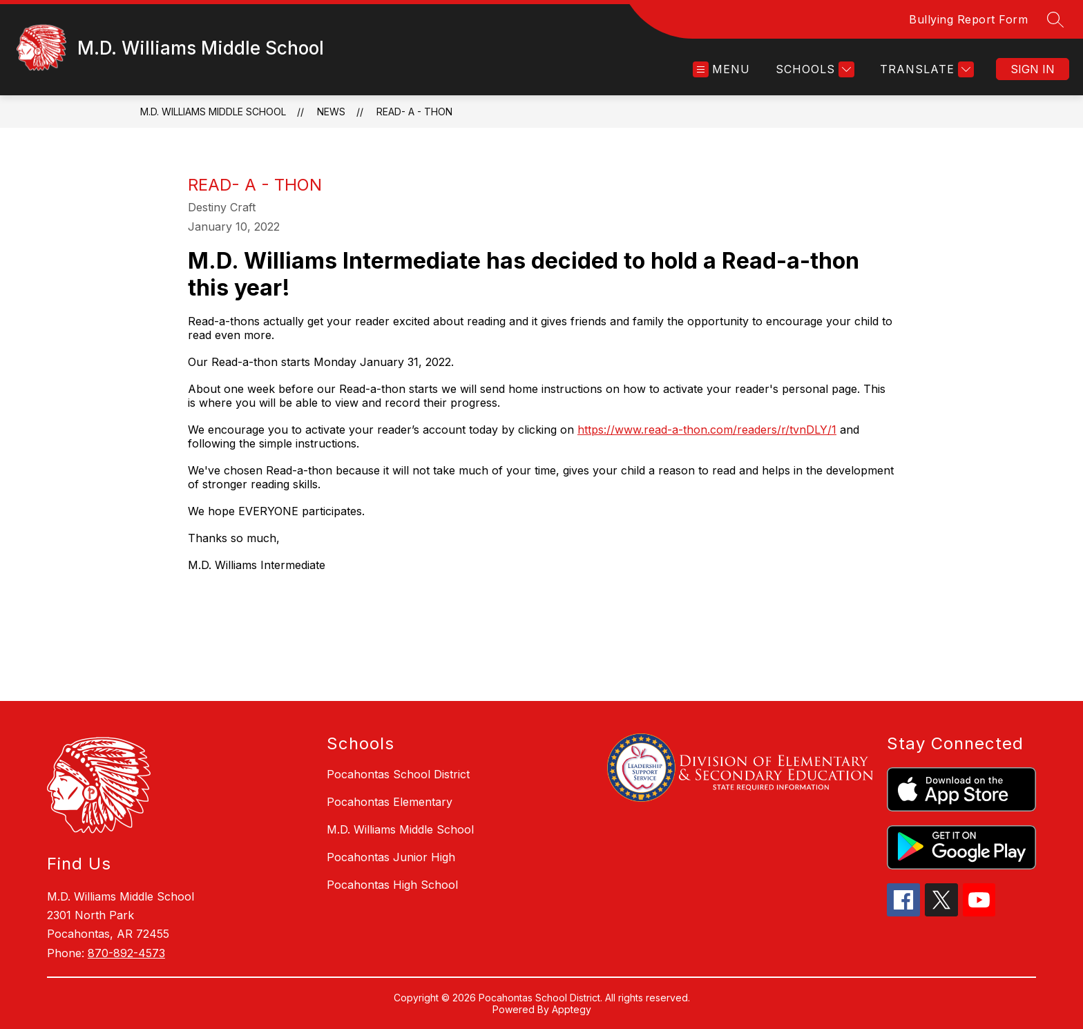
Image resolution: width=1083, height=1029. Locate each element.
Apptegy (571, 1009)
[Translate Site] (925, 69)
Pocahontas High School (392, 885)
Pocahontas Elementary (389, 802)
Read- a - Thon (414, 111)
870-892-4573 (126, 953)
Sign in (1032, 69)
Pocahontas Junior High (391, 857)
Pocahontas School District (398, 774)
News (331, 111)
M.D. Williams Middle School (213, 111)
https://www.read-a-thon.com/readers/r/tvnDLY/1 (706, 429)
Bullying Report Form (968, 19)
